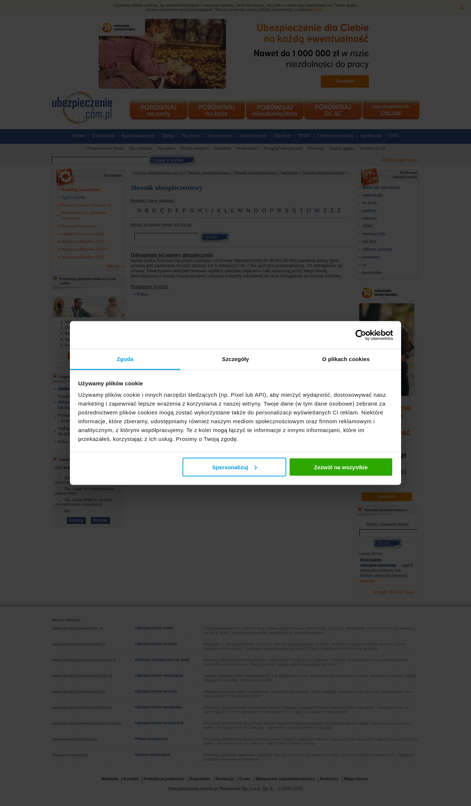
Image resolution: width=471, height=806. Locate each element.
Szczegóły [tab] (235, 359)
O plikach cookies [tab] (345, 359)
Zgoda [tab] (125, 359)
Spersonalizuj (234, 467)
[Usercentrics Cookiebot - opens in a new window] (361, 334)
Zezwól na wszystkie (341, 467)
